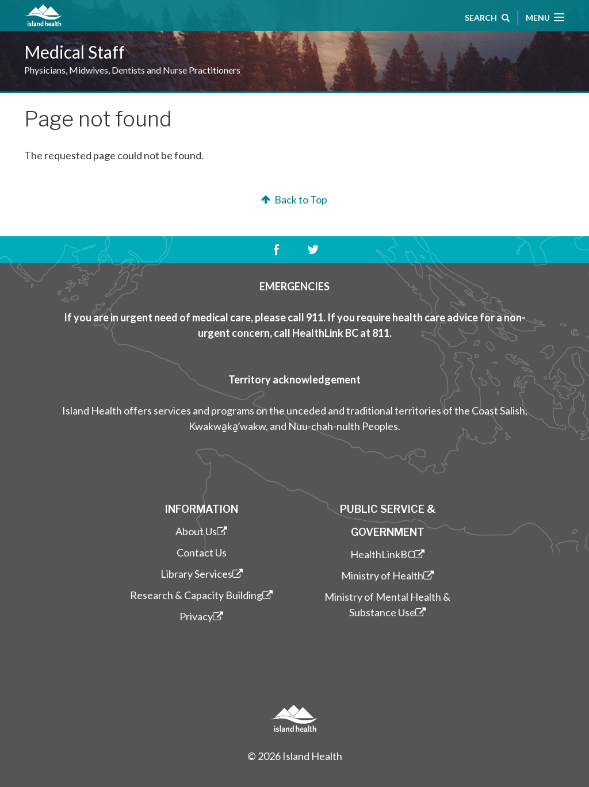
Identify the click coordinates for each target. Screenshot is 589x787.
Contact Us (202, 552)
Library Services (201, 573)
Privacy (201, 616)
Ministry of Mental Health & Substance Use (387, 604)
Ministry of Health (387, 575)
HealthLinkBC (387, 554)
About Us (201, 531)
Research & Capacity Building (201, 595)
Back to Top (293, 199)
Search (487, 19)
